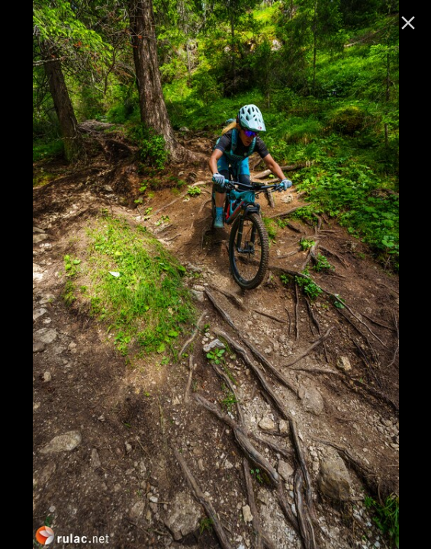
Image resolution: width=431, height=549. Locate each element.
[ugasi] (408, 23)
